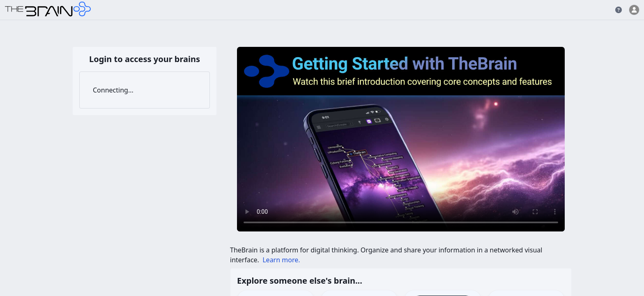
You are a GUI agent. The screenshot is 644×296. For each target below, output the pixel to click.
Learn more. (281, 259)
